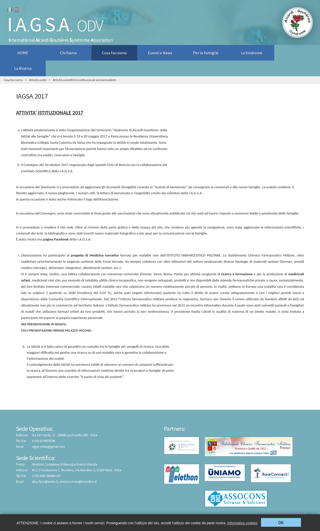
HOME (22, 52)
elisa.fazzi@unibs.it (45, 482)
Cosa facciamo (13, 80)
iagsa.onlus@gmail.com (48, 446)
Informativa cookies (242, 523)
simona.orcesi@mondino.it (78, 482)
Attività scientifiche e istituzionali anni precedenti (84, 80)
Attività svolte (37, 80)
